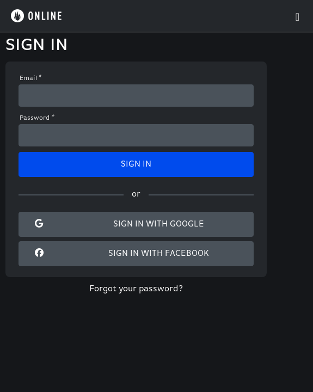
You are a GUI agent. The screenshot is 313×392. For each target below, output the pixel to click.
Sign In (136, 164)
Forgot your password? (136, 289)
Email (31, 78)
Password (37, 118)
